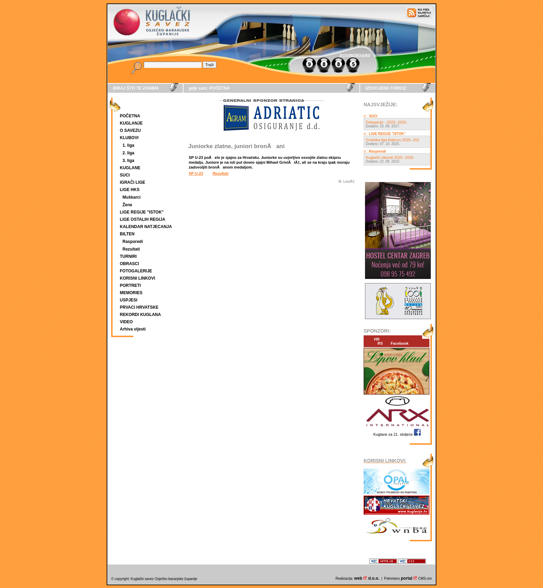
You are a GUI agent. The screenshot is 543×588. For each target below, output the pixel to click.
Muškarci (132, 197)
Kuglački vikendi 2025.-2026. (390, 157)
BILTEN (127, 234)
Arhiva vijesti (133, 329)
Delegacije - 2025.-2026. (386, 122)
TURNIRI (128, 256)
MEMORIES (131, 292)
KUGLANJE (131, 123)
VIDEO (126, 321)
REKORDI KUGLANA (140, 314)
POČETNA (130, 116)
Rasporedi (133, 241)
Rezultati (131, 249)
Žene (127, 204)
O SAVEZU (130, 130)
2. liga (128, 153)
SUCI (125, 175)
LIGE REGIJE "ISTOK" (142, 212)
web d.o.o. (367, 578)
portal (409, 578)
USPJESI (128, 300)
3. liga (128, 160)
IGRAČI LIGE (132, 182)
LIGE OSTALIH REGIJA (142, 219)
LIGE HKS (130, 189)
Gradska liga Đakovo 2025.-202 (392, 140)
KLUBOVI (129, 137)
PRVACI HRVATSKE (139, 307)
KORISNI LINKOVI (137, 278)
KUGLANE (130, 167)
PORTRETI (130, 285)
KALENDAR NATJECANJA (146, 226)
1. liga (128, 145)
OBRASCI (129, 263)
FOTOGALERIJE (136, 271)
